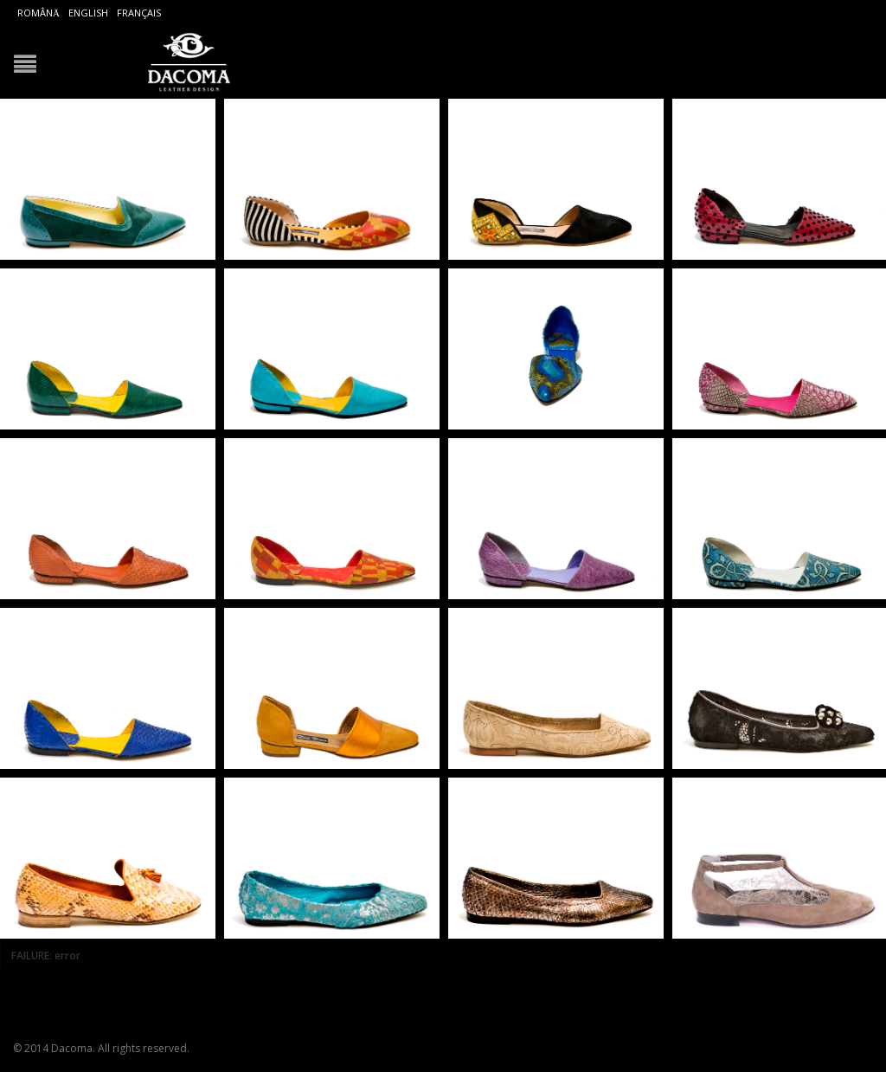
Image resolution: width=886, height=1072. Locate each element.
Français (139, 12)
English (88, 12)
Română (38, 12)
